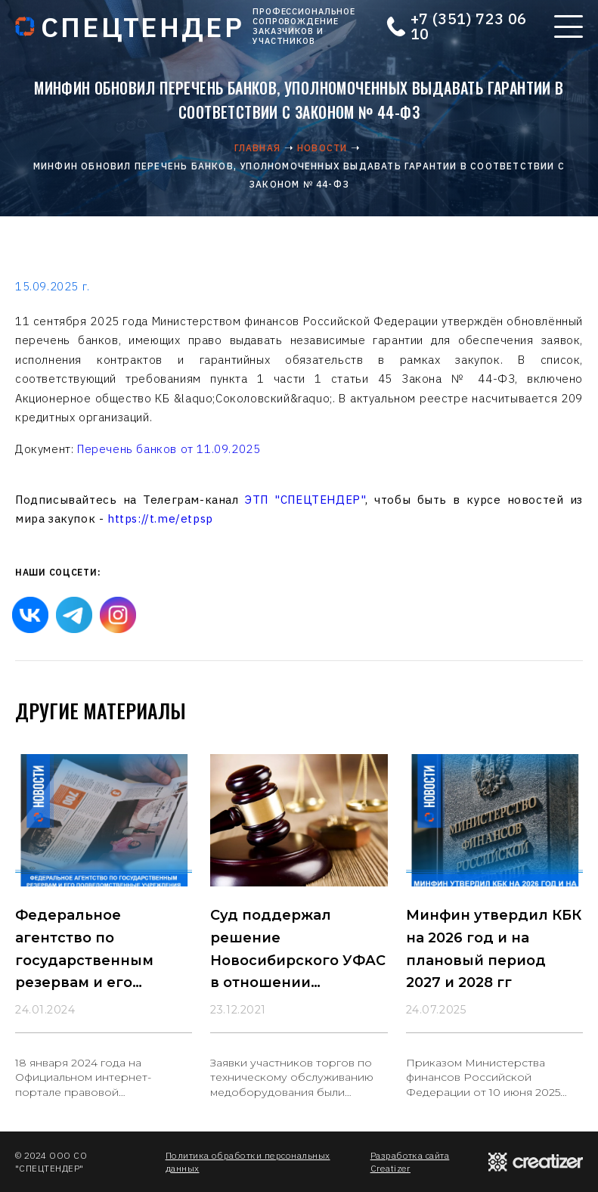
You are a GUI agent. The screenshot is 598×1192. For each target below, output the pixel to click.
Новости (322, 148)
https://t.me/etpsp (160, 518)
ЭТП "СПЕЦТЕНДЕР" (305, 499)
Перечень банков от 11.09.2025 (168, 449)
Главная (257, 148)
